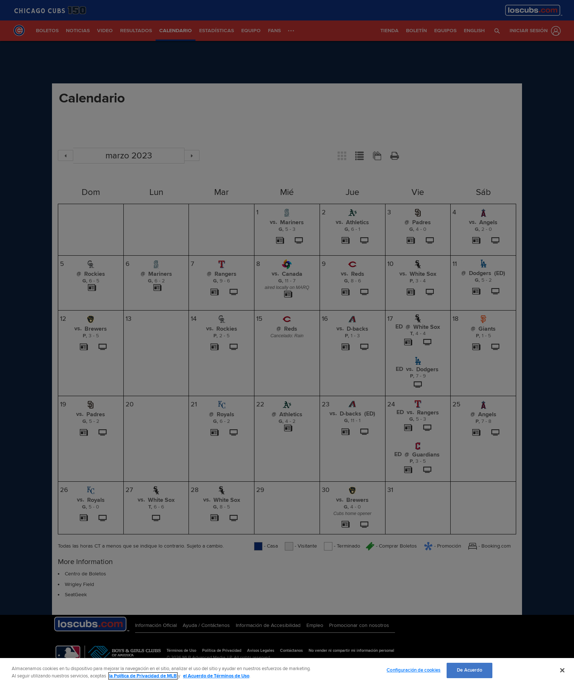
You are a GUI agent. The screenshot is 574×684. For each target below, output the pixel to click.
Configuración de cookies (413, 670)
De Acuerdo (469, 670)
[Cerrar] (562, 670)
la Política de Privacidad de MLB (143, 676)
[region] (287, 671)
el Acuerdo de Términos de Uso (216, 676)
